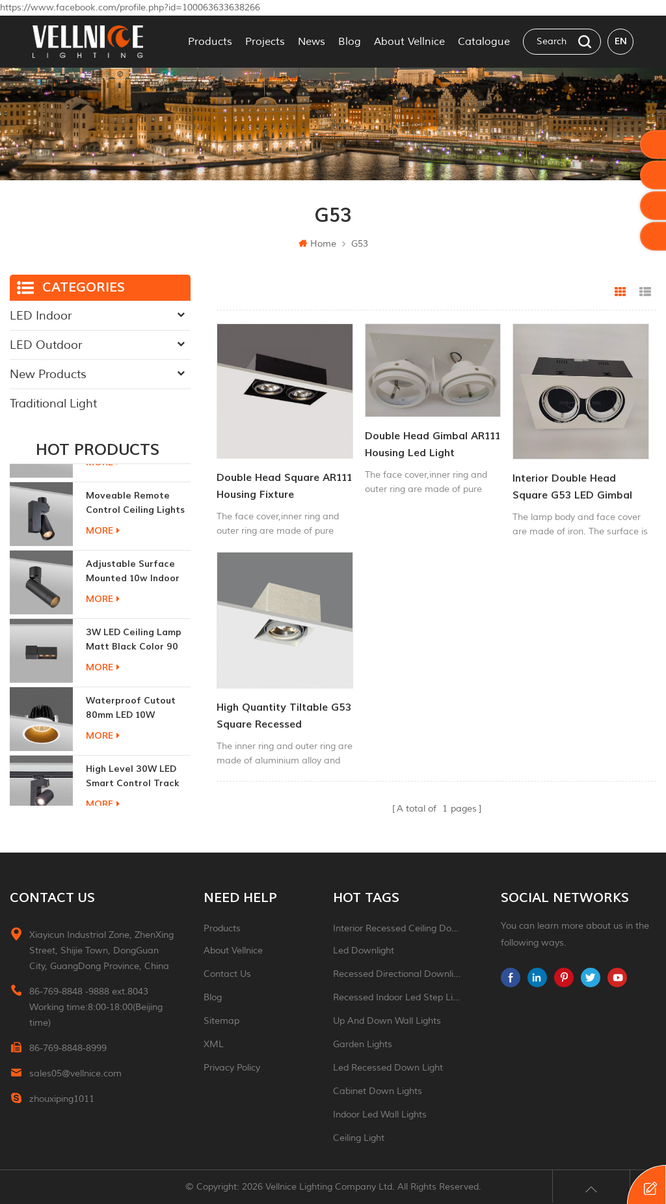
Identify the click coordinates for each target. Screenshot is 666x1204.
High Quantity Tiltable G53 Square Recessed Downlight (284, 717)
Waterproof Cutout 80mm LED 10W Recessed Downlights (134, 759)
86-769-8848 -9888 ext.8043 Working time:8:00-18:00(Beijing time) (96, 1007)
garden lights (362, 1044)
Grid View (620, 292)
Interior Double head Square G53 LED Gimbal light (572, 488)
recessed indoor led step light (397, 997)
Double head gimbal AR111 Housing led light (432, 444)
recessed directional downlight (397, 973)
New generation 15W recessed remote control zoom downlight (134, 485)
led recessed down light (388, 1067)
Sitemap (221, 1020)
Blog (349, 41)
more (103, 512)
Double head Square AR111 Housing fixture (284, 486)
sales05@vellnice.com (75, 1073)
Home (317, 243)
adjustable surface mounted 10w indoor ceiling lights (133, 622)
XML (214, 1044)
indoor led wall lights (380, 1114)
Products (210, 41)
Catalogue (484, 41)
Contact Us (227, 973)
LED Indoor (41, 315)
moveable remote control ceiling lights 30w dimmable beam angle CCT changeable (135, 554)
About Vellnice (409, 41)
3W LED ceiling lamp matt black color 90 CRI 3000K (133, 690)
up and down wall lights (387, 1020)
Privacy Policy (232, 1067)
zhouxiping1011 (61, 1098)
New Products (48, 374)
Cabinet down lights (377, 1091)
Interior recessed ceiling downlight (397, 928)
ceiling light (358, 1137)
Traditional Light (53, 403)
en (621, 41)
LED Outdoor (46, 345)
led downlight (363, 950)
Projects (265, 41)
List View (645, 292)
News (311, 41)
